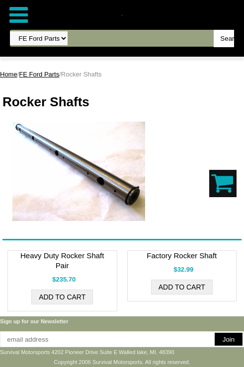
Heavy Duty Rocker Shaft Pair (62, 260)
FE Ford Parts (39, 74)
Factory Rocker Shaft (182, 255)
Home (8, 74)
